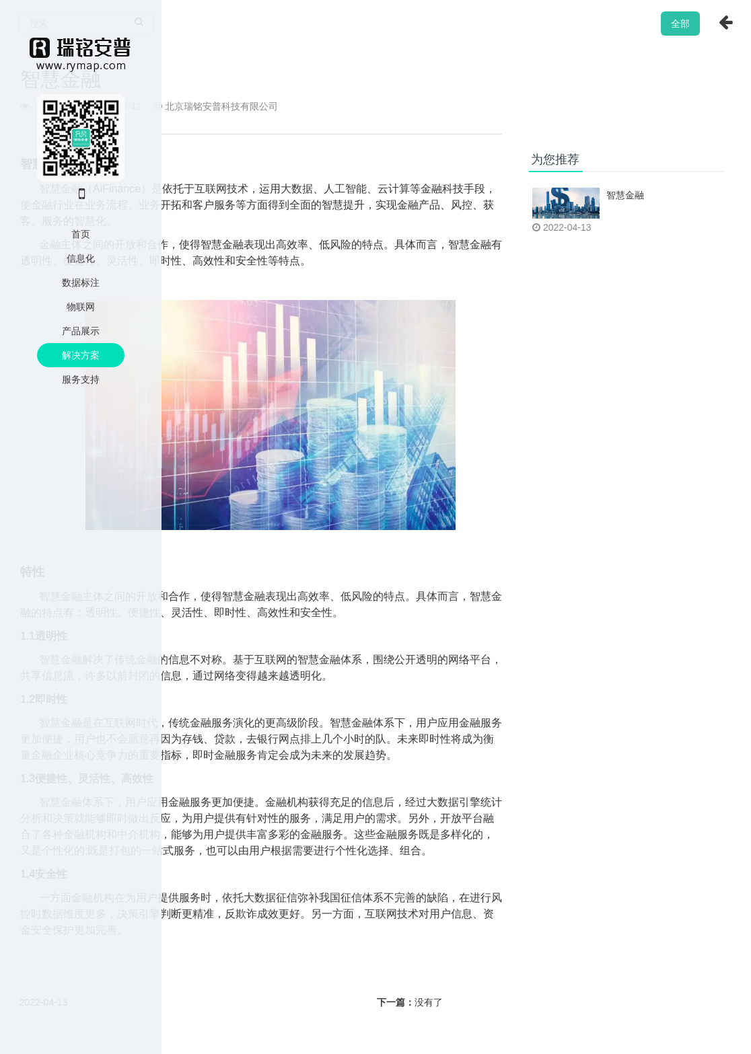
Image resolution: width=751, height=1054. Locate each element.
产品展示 (81, 331)
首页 (80, 234)
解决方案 (81, 355)
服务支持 (81, 379)
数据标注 (81, 282)
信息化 (81, 258)
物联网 (81, 306)
